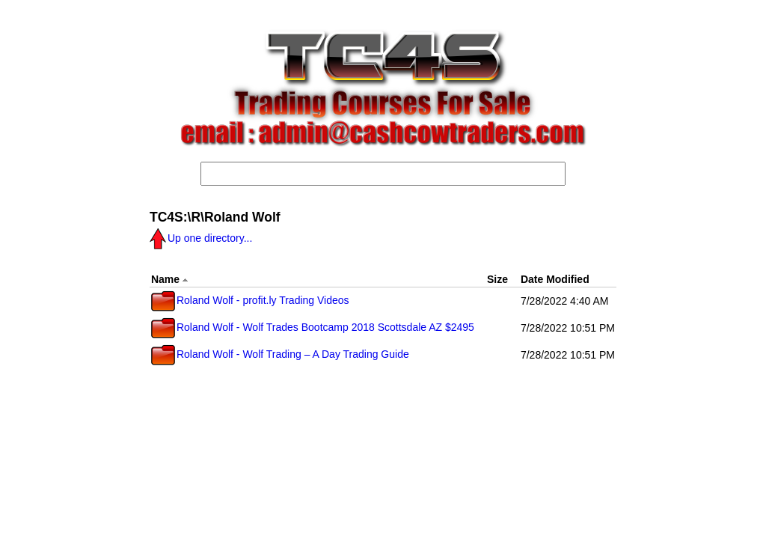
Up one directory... (201, 238)
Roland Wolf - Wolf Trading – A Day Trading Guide (280, 354)
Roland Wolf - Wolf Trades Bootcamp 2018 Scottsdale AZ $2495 (312, 327)
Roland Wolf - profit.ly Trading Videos (250, 300)
